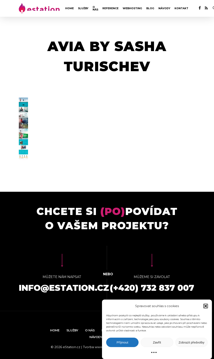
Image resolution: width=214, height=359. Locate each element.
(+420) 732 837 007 (152, 288)
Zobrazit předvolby (191, 342)
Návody (164, 8)
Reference (110, 8)
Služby (83, 8)
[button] (206, 306)
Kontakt (181, 8)
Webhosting (132, 8)
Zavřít (157, 342)
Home (69, 8)
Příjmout (122, 342)
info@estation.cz (64, 288)
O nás (95, 8)
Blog (150, 8)
